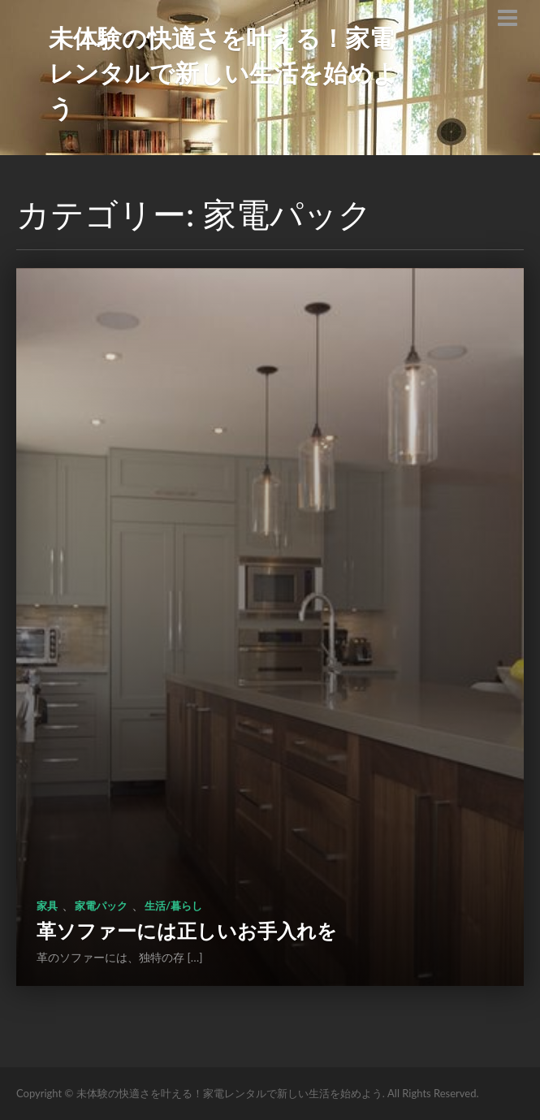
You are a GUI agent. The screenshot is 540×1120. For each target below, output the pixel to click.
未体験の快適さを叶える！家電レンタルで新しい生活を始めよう (223, 72)
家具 (47, 905)
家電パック (101, 905)
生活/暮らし (173, 905)
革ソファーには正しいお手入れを (187, 930)
